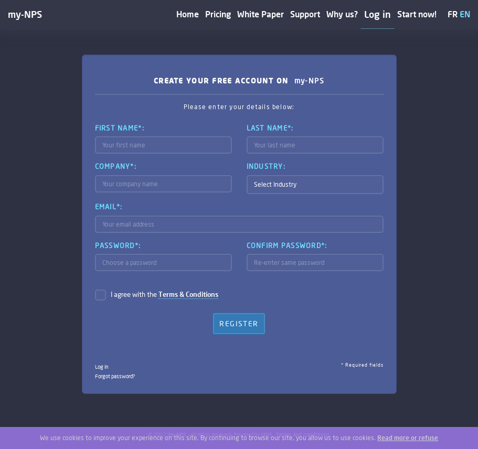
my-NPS (25, 14)
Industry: (266, 166)
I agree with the (164, 294)
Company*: (116, 166)
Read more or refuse (407, 438)
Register (238, 323)
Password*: (118, 245)
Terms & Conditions (188, 294)
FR (453, 14)
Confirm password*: (287, 245)
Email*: (109, 206)
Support (305, 14)
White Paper (260, 14)
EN (465, 14)
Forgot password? (115, 376)
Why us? (342, 14)
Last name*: (270, 128)
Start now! (417, 14)
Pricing (218, 14)
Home (187, 14)
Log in (377, 14)
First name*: (119, 128)
